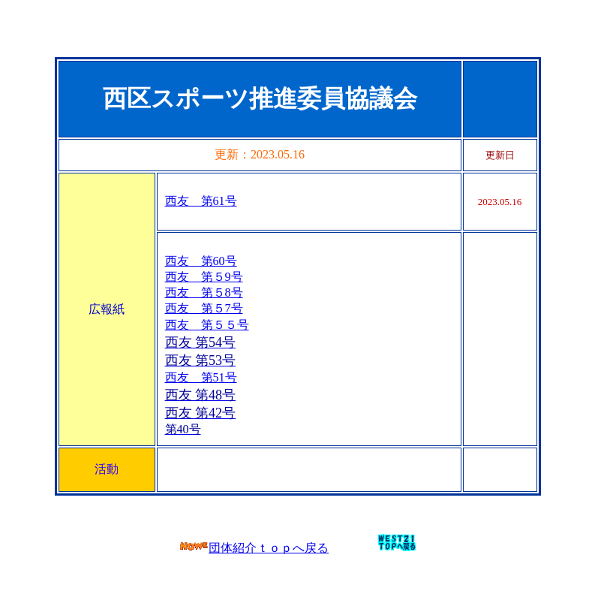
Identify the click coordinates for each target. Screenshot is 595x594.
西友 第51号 (201, 377)
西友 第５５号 (207, 324)
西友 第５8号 (204, 292)
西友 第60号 (201, 261)
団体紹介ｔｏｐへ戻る (254, 547)
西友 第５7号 (204, 308)
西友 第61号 (201, 200)
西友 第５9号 (204, 276)
